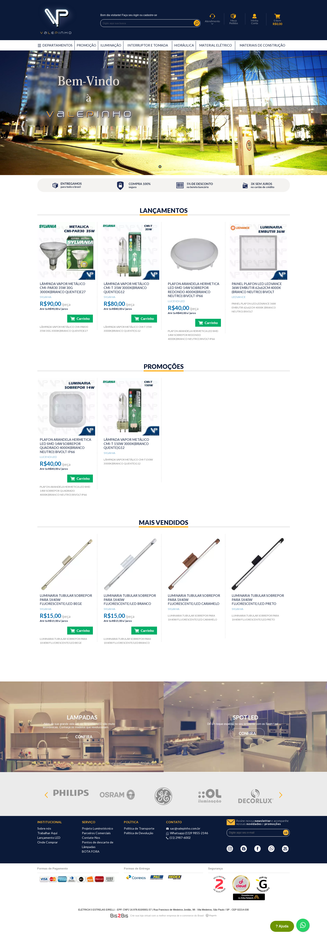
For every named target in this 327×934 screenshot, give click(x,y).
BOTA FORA (90, 851)
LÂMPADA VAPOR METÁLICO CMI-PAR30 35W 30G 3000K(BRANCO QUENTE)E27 (63, 288)
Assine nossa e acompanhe (262, 822)
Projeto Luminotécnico (97, 828)
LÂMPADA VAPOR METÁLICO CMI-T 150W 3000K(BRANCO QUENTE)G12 (126, 443)
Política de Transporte (139, 828)
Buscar (197, 23)
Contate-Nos (91, 837)
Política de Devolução (138, 833)
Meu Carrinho (277, 16)
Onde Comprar (47, 842)
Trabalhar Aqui (47, 833)
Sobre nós (44, 828)
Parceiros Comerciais (96, 833)
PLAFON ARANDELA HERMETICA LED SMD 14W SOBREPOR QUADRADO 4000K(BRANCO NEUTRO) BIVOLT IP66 (65, 445)
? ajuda (282, 926)
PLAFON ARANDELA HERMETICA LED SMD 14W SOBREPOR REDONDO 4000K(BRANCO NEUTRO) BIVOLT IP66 (193, 290)
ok (286, 832)
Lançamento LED (48, 837)
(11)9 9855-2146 (196, 833)
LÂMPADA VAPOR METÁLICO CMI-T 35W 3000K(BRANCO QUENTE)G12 (126, 288)
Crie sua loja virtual (140, 915)
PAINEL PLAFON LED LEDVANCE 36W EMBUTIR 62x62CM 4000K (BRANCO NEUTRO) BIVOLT (257, 288)
